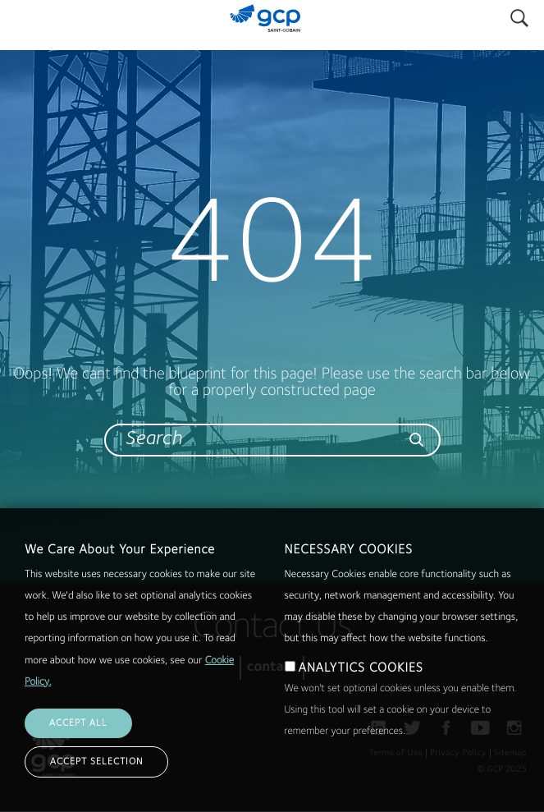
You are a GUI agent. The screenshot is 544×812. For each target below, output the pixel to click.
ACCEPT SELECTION (96, 788)
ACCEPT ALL (78, 750)
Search (519, 14)
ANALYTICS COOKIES (361, 694)
